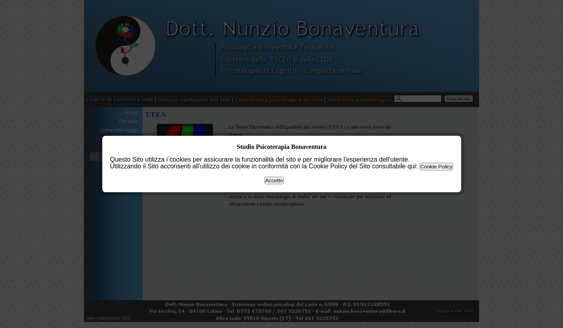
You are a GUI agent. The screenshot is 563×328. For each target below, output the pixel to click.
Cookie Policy (436, 167)
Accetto (274, 180)
